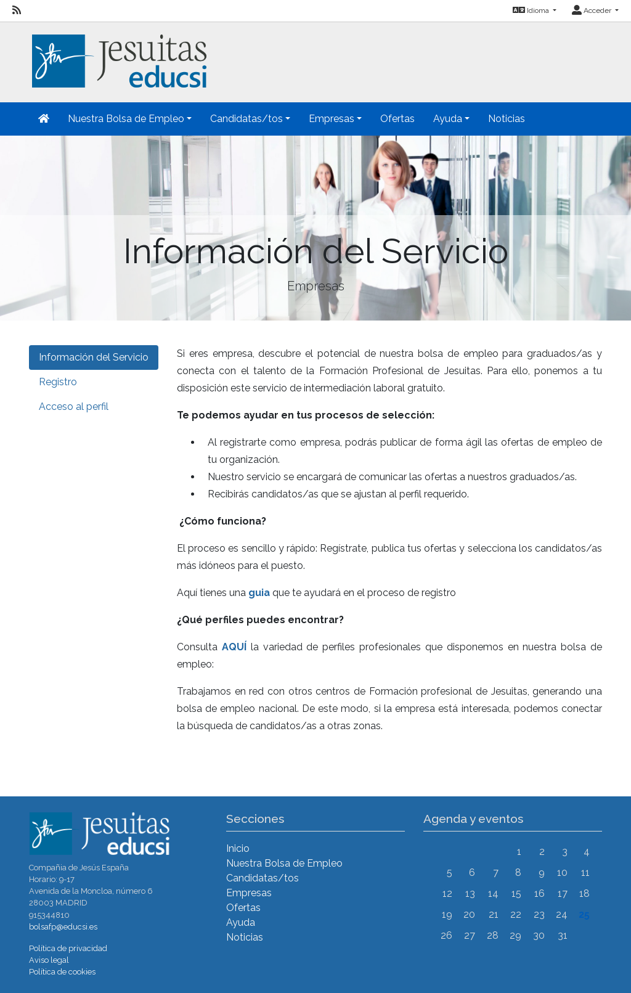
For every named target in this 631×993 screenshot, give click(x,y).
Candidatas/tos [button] (246, 119)
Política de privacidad (68, 948)
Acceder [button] (592, 10)
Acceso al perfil (73, 406)
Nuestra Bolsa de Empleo (284, 863)
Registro (58, 382)
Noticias (506, 119)
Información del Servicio (94, 357)
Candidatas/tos (262, 878)
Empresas (249, 893)
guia (259, 593)
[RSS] (16, 10)
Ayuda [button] (447, 119)
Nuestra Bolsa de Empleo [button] (126, 119)
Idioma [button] (532, 10)
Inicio (238, 848)
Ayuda (240, 922)
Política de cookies (62, 971)
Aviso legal (49, 960)
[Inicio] (117, 54)
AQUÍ (234, 647)
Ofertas (397, 119)
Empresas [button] (331, 119)
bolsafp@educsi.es (63, 926)
